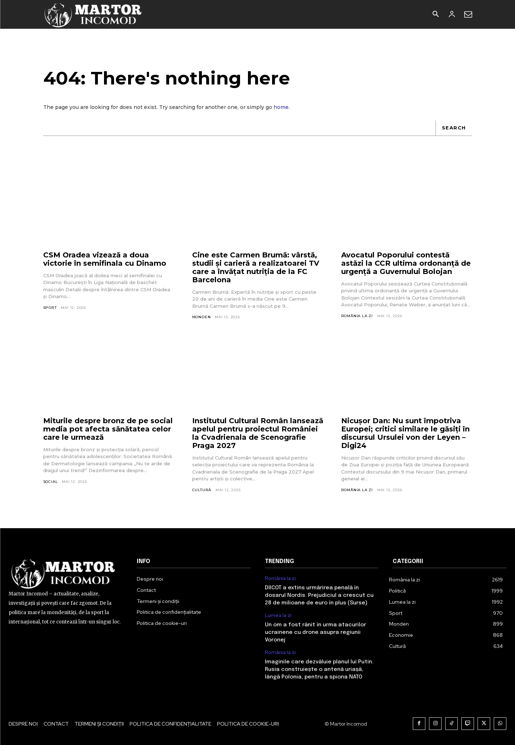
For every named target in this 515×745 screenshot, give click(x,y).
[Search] (453, 128)
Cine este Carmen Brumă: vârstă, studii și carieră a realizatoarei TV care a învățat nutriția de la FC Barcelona (255, 267)
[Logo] (93, 14)
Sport (50, 307)
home (281, 107)
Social (50, 481)
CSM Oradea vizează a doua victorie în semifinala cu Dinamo (104, 259)
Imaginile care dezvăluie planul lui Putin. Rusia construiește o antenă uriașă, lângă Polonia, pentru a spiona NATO (319, 669)
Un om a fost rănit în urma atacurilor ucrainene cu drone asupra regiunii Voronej (315, 632)
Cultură (202, 490)
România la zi (357, 316)
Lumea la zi (278, 615)
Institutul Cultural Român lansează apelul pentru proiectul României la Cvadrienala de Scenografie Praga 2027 (257, 433)
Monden (201, 317)
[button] (436, 14)
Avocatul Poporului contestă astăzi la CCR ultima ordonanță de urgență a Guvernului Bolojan (406, 263)
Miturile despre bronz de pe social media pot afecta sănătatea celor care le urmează (108, 429)
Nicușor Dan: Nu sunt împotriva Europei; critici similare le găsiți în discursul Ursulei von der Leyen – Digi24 (405, 433)
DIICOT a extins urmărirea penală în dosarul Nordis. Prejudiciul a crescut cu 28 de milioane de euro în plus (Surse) (319, 595)
